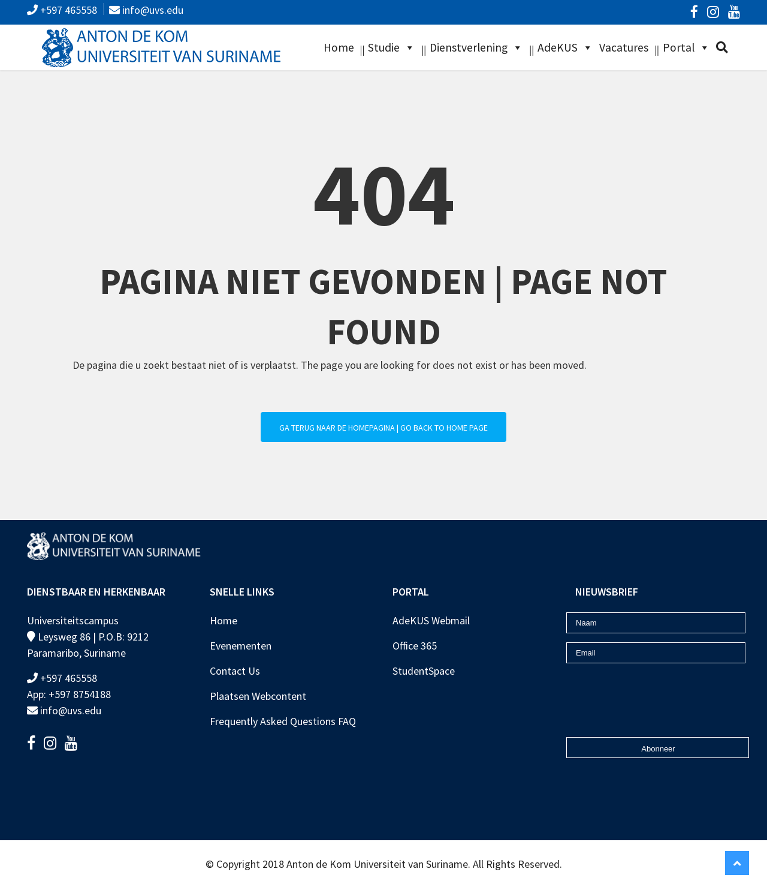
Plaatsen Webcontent (258, 696)
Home (339, 47)
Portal (678, 47)
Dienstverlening (469, 47)
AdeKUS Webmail (431, 620)
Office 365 (414, 646)
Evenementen (240, 646)
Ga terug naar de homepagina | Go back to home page (383, 427)
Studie (384, 47)
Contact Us (235, 671)
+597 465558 (67, 10)
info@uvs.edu (151, 10)
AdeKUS (557, 47)
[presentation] (636, 690)
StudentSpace (423, 671)
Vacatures (623, 47)
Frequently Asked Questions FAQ (283, 721)
